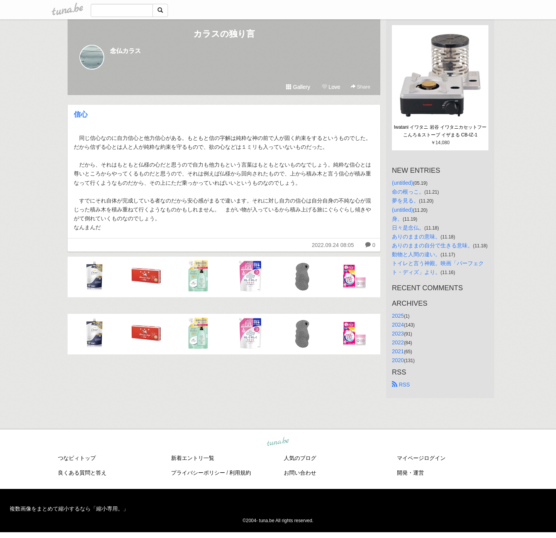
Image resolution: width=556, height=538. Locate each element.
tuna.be (278, 442)
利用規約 (240, 473)
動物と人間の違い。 (416, 254)
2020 (398, 360)
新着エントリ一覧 (192, 458)
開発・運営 (410, 473)
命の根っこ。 (408, 192)
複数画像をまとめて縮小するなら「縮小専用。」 (69, 509)
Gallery (298, 87)
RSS (401, 384)
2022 (398, 342)
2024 (398, 325)
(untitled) (402, 183)
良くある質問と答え (82, 473)
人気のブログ (300, 458)
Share (360, 87)
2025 (398, 316)
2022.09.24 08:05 (333, 245)
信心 (81, 114)
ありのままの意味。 (416, 236)
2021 (398, 351)
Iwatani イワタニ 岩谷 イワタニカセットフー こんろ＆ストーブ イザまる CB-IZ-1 (441, 131)
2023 (398, 333)
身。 (397, 219)
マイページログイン (421, 458)
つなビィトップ (77, 458)
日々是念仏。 (408, 228)
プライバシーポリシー (198, 473)
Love (331, 87)
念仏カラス (125, 51)
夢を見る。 (405, 200)
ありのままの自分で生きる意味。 (432, 245)
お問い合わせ (300, 473)
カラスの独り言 (224, 34)
